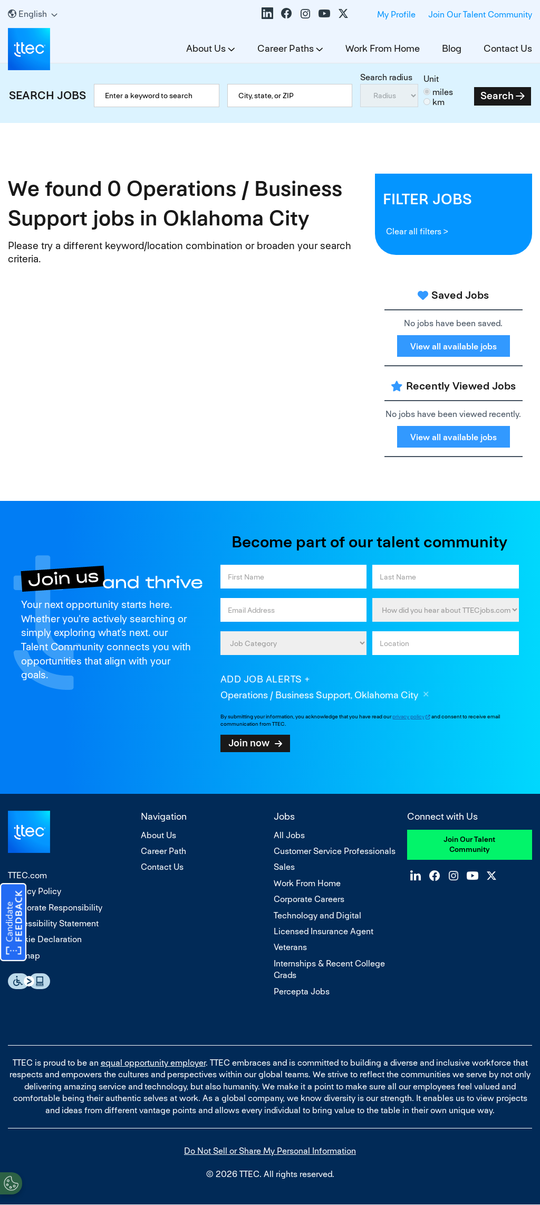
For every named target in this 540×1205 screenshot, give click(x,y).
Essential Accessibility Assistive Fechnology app (29, 981)
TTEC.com (27, 875)
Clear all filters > (417, 231)
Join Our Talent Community (480, 14)
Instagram (305, 13)
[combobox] (289, 95)
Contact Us (508, 48)
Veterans (290, 947)
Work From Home (382, 48)
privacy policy (408, 716)
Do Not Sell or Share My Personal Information (270, 1150)
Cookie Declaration (45, 939)
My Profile (396, 14)
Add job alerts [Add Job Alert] (261, 679)
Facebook (286, 13)
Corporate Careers (309, 899)
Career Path (163, 851)
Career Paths (285, 48)
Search (497, 95)
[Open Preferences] (11, 1183)
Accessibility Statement (53, 923)
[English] (32, 14)
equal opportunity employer (153, 1062)
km (438, 102)
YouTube (324, 13)
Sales (284, 866)
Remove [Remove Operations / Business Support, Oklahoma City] (426, 695)
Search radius (386, 77)
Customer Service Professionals (335, 851)
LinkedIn (267, 13)
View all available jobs (453, 346)
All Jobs (289, 835)
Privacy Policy (34, 891)
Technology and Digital (317, 915)
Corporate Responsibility (55, 907)
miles (442, 92)
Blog (451, 48)
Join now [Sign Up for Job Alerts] (248, 742)
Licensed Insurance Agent (323, 931)
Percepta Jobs (302, 991)
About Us (206, 48)
